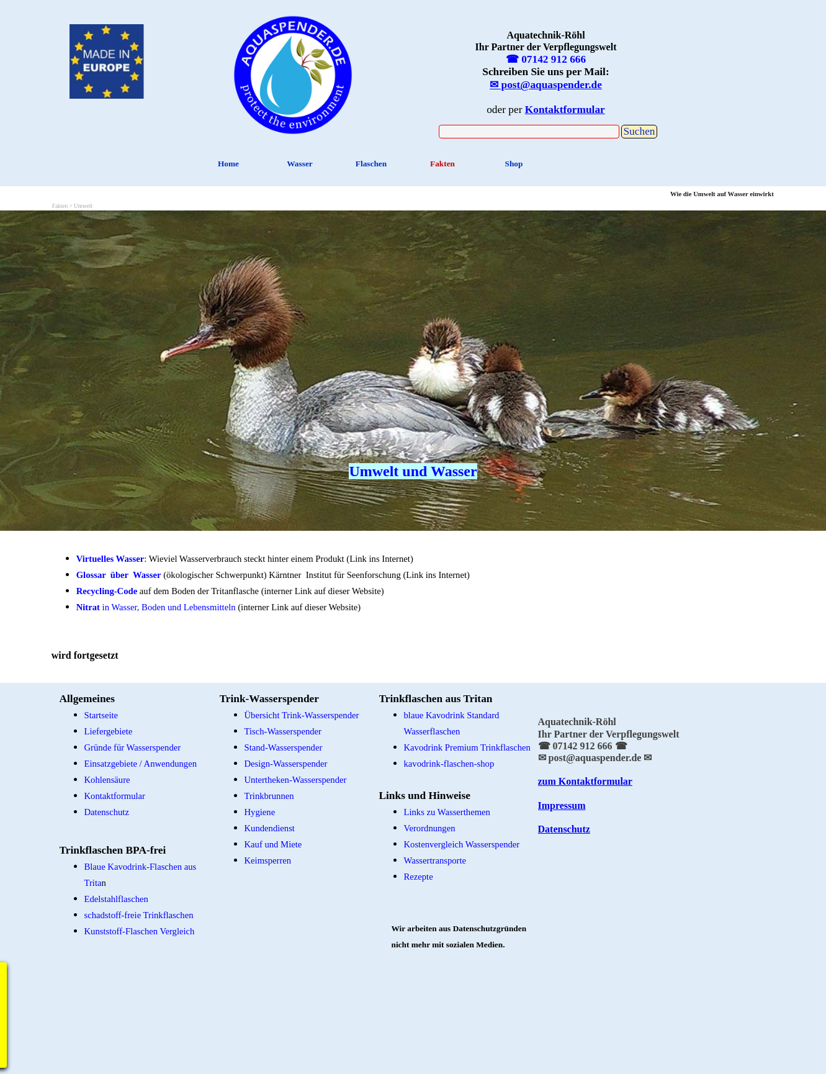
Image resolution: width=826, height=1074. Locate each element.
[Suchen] (529, 131)
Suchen (639, 131)
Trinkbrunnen (269, 796)
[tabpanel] (293, 73)
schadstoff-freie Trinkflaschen (139, 915)
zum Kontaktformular (585, 781)
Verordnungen (430, 828)
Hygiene (260, 812)
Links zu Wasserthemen (447, 812)
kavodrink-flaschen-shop (449, 764)
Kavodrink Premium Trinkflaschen (467, 747)
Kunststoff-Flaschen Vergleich (139, 931)
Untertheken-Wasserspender (296, 780)
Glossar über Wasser (118, 575)
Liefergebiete (108, 731)
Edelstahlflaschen (116, 899)
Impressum (562, 805)
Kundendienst (270, 828)
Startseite (101, 715)
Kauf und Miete (273, 844)
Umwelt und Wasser (413, 471)
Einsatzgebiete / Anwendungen (140, 764)
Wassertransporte (435, 860)
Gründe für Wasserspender (132, 747)
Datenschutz (564, 829)
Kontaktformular (115, 796)
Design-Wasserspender (286, 764)
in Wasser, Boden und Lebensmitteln (156, 607)
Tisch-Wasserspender (283, 731)
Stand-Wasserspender (284, 747)
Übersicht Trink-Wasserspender (302, 715)
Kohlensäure (107, 780)
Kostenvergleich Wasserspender (462, 844)
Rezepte (418, 877)
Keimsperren (268, 860)
